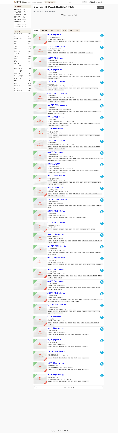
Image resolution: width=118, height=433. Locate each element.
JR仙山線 (50, 242)
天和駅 (88, 205)
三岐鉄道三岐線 (51, 172)
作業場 (77, 182)
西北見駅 (87, 322)
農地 (22, 61)
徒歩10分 (74, 160)
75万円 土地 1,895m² (55, 375)
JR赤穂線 (93, 205)
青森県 (80, 299)
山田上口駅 (92, 76)
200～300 (22, 71)
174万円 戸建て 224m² (56, 81)
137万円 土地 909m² (55, 234)
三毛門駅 (86, 41)
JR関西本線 (50, 90)
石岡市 (76, 264)
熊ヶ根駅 (100, 240)
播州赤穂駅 (79, 205)
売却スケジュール (21, 26)
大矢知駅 (91, 170)
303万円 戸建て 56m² (55, 58)
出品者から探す (20, 17)
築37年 (88, 229)
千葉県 (70, 194)
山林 (69, 264)
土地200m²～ (98, 41)
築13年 (56, 313)
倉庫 (78, 64)
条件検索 (39, 11)
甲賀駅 (85, 146)
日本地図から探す (21, 24)
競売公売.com (54, 431)
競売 (22, 83)
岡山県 (75, 358)
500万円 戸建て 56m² (55, 269)
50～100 (22, 66)
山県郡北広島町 (81, 52)
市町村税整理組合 (63, 358)
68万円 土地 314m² (54, 35)
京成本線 (100, 194)
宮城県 (79, 240)
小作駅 (83, 252)
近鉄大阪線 (97, 135)
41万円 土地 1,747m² (55, 363)
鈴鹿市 (82, 158)
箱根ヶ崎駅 (89, 275)
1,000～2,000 (22, 78)
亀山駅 (82, 88)
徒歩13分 (62, 195)
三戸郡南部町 (86, 299)
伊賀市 (81, 146)
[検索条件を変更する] (100, 7)
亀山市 (78, 88)
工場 (78, 99)
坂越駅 (84, 205)
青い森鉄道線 (51, 301)
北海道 (74, 322)
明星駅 (93, 64)
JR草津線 (98, 146)
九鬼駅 (99, 99)
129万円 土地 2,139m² (56, 351)
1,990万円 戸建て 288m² (57, 199)
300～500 (22, 73)
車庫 (74, 229)
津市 (78, 123)
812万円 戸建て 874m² (56, 222)
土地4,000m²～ (57, 113)
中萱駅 (93, 311)
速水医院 (93, 229)
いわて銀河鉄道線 (59, 301)
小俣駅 (97, 64)
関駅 (91, 88)
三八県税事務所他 (63, 299)
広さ (58, 30)
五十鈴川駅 (86, 76)
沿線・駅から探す (21, 19)
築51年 (62, 125)
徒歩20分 (62, 242)
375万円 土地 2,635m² (56, 46)
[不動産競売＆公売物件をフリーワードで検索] (72, 2)
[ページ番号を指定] (101, 387)
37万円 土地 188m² (55, 129)
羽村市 (75, 252)
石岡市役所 (61, 264)
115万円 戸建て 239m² (56, 211)
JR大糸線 (98, 311)
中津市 (73, 41)
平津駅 (86, 170)
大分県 (69, 41)
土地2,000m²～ (89, 52)
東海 (22, 41)
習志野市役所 (62, 194)
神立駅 (84, 264)
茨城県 (72, 264)
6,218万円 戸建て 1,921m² (57, 105)
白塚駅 (81, 123)
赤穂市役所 (61, 205)
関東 (22, 36)
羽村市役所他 (62, 252)
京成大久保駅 (88, 194)
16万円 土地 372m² (54, 340)
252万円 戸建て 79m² (55, 152)
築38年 (49, 207)
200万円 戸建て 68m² (55, 117)
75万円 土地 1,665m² (55, 328)
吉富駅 (81, 41)
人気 (77, 30)
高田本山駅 (90, 123)
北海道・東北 (22, 34)
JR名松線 (50, 137)
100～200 (22, 68)
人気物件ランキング (22, 12)
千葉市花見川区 (76, 194)
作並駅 (90, 240)
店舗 (73, 299)
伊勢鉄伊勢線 (51, 125)
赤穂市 (74, 205)
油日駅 (89, 146)
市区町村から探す (21, 22)
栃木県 (72, 334)
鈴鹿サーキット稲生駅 (94, 158)
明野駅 (89, 64)
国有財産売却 (22, 91)
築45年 (62, 90)
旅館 (74, 182)
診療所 (70, 229)
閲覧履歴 (92, 2)
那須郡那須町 (78, 334)
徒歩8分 (67, 125)
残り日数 (44, 30)
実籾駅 (82, 194)
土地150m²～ (56, 78)
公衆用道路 (74, 240)
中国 (22, 46)
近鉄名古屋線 (97, 123)
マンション (22, 53)
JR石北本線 (96, 322)
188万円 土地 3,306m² (56, 258)
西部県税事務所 (62, 52)
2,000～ (22, 81)
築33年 (62, 101)
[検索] (84, 2)
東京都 (71, 252)
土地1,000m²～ (57, 148)
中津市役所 (61, 41)
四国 (22, 48)
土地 (64, 30)
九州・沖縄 (22, 51)
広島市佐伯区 (83, 229)
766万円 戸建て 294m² (56, 176)
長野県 (74, 311)
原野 (72, 358)
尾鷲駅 (89, 99)
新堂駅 (93, 146)
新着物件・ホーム (21, 9)
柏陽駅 (91, 322)
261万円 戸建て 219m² (56, 293)
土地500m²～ (56, 66)
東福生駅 (80, 275)
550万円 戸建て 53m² (55, 281)
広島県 (75, 52)
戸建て (70, 64)
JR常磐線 (93, 264)
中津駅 (77, 41)
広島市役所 (61, 217)
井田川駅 (87, 88)
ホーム (34, 11)
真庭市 (79, 358)
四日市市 (82, 170)
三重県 (81, 64)
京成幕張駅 (94, 194)
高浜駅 (80, 264)
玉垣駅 (86, 158)
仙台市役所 (61, 240)
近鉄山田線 (50, 66)
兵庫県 (70, 205)
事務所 (77, 111)
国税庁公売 (22, 86)
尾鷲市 (85, 99)
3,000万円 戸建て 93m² (56, 246)
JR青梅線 (92, 252)
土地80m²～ (50, 277)
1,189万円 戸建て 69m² (56, 305)
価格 (52, 30)
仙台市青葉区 (85, 240)
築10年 (62, 113)
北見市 (78, 322)
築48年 (55, 289)
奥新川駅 (95, 240)
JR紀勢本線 (95, 88)
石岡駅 (88, 264)
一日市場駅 (84, 311)
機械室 (76, 299)
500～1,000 (22, 76)
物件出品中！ (50, 2)
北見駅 (82, 322)
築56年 (62, 184)
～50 (22, 63)
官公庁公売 (55, 41)
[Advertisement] (68, 22)
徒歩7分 (64, 172)
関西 (22, 43)
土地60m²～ (50, 289)
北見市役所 (61, 322)
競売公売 (20, 2)
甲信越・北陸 (22, 39)
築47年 (62, 148)
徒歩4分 (77, 301)
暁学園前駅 (96, 170)
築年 (70, 30)
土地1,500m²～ (67, 301)
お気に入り (100, 2)
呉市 (74, 217)
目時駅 (101, 299)
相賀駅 (99, 182)
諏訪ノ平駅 (96, 299)
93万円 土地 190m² (54, 316)
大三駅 (86, 135)
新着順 (36, 30)
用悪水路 (70, 322)
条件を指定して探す (22, 14)
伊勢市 (85, 64)
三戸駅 (91, 299)
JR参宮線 (98, 76)
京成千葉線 (50, 195)
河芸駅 (85, 123)
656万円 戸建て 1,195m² (57, 93)
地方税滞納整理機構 (63, 311)
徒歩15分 (61, 313)
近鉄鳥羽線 (50, 78)
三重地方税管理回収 (63, 64)
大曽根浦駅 (94, 99)
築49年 (84, 217)
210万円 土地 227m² (55, 164)
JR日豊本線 (91, 41)
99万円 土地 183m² (54, 70)
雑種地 (71, 52)
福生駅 (87, 252)
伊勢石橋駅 (81, 135)
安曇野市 (79, 311)
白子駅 (101, 158)
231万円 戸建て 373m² (56, 140)
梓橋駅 (89, 311)
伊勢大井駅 (91, 135)
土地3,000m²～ (57, 101)
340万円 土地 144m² (55, 187)
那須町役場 (61, 334)
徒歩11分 (60, 289)
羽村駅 (79, 252)
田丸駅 (81, 76)
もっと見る (68, 387)
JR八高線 (95, 275)
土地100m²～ (56, 195)
